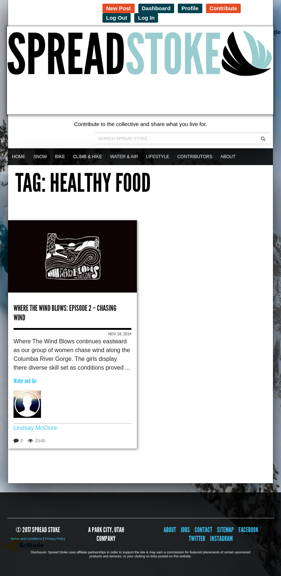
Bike (60, 156)
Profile (190, 8)
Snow (40, 156)
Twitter (197, 538)
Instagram (221, 538)
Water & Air (124, 156)
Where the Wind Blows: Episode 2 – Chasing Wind (65, 313)
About (227, 156)
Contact (203, 530)
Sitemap (225, 530)
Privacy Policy (55, 539)
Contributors (194, 156)
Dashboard (156, 8)
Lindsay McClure (35, 428)
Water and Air (25, 381)
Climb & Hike (87, 156)
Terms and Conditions (26, 539)
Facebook (248, 530)
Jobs (185, 530)
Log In (146, 18)
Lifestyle (157, 156)
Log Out (116, 18)
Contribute (223, 8)
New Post (118, 8)
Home (18, 156)
